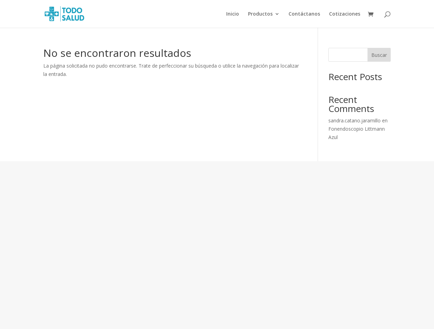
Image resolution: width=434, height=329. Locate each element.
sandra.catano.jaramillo (354, 120)
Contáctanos (304, 14)
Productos (260, 14)
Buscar (379, 55)
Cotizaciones (344, 14)
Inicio (232, 14)
